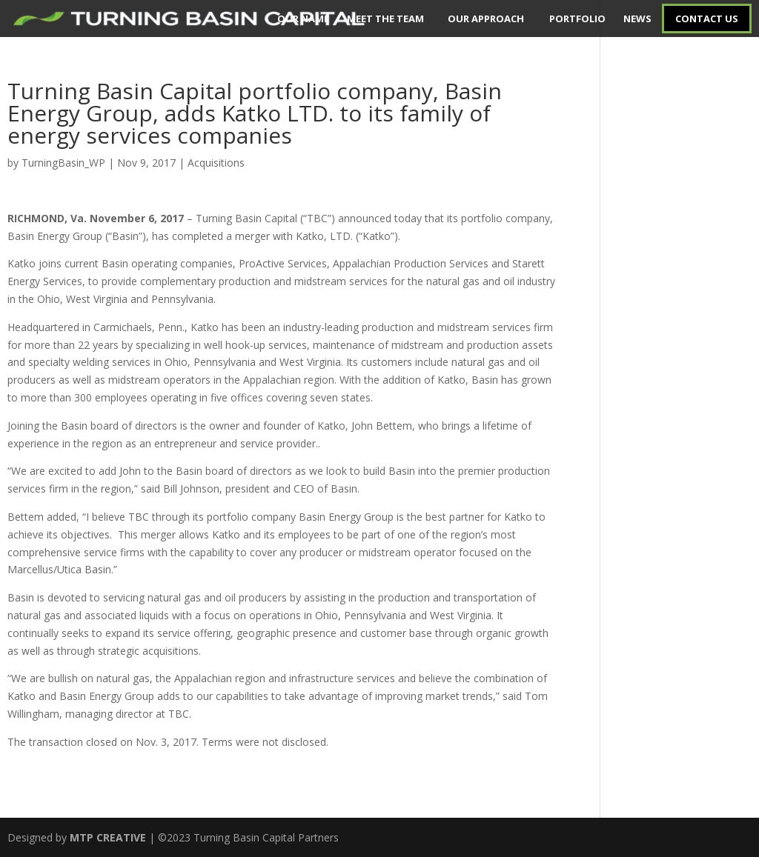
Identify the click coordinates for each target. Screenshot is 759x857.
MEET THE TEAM (385, 18)
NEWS (637, 18)
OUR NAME (303, 18)
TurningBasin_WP (63, 163)
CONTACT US (706, 18)
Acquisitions (216, 163)
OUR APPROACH (486, 18)
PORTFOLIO (577, 18)
